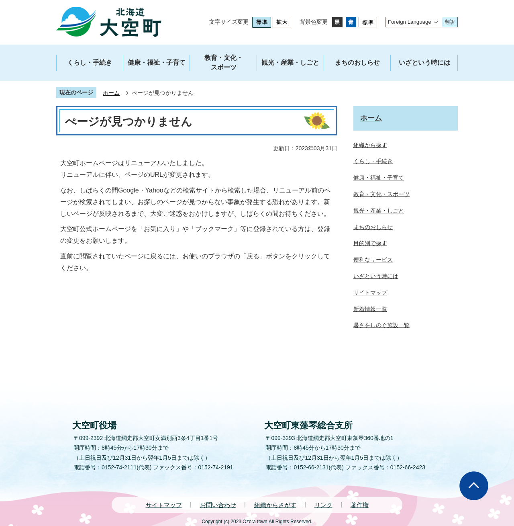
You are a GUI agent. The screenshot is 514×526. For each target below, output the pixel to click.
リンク (323, 504)
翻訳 (450, 22)
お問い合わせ (218, 504)
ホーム (111, 93)
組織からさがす (275, 504)
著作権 (360, 504)
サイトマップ (164, 504)
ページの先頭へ (473, 485)
